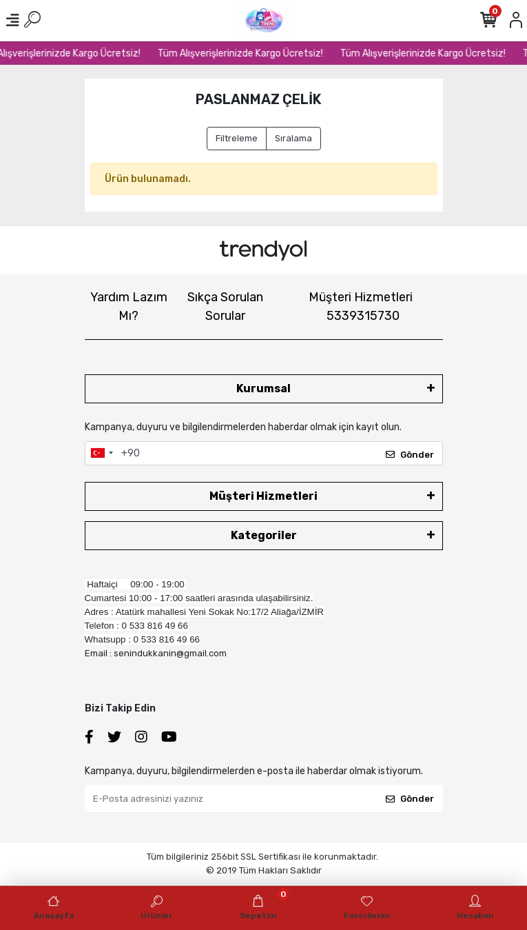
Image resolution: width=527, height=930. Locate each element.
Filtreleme (237, 138)
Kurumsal (263, 388)
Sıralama (293, 138)
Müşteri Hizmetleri (361, 306)
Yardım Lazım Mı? (128, 306)
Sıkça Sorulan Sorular (225, 306)
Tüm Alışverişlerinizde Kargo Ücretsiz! (246, 53)
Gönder (410, 454)
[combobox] (101, 453)
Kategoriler (264, 535)
